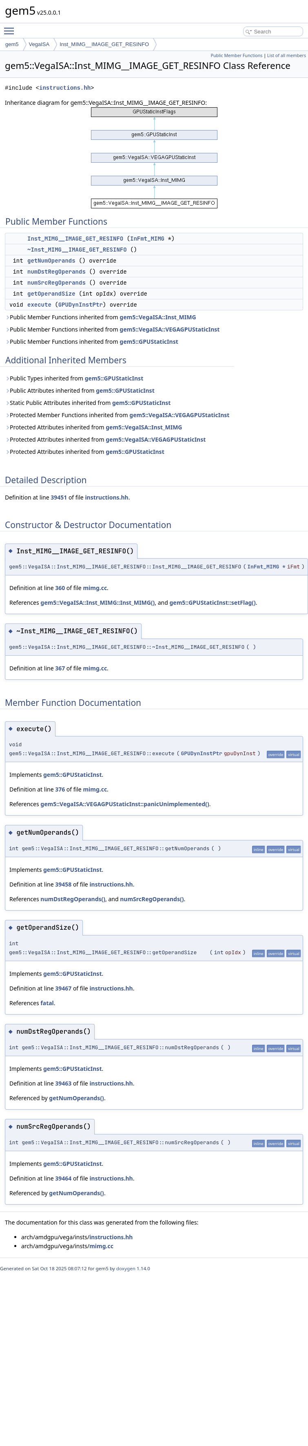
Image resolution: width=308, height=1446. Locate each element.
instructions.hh (65, 88)
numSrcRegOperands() (152, 899)
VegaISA (39, 44)
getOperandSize (51, 293)
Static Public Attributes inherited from (88, 403)
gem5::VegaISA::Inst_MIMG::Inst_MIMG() (97, 602)
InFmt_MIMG (147, 238)
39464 (63, 1178)
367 (60, 668)
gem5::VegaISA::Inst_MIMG (158, 317)
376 (60, 789)
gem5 (12, 44)
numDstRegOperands (56, 271)
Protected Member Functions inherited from (117, 415)
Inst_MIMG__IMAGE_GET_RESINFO (104, 44)
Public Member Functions (236, 55)
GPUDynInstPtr (80, 304)
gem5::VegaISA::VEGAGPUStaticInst (169, 329)
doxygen (125, 1268)
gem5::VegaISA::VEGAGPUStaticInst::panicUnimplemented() (124, 804)
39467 (63, 988)
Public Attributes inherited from (80, 390)
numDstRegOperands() (72, 899)
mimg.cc (95, 588)
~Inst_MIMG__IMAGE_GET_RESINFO (77, 249)
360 (60, 588)
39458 (63, 884)
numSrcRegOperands (56, 282)
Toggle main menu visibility (11, 27)
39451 (59, 497)
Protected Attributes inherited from (93, 427)
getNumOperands (51, 260)
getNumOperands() (76, 1098)
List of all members (286, 55)
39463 (63, 1083)
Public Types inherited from (74, 378)
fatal (46, 1003)
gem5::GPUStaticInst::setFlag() (212, 602)
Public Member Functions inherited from (100, 317)
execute (39, 304)
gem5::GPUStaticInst (149, 341)
